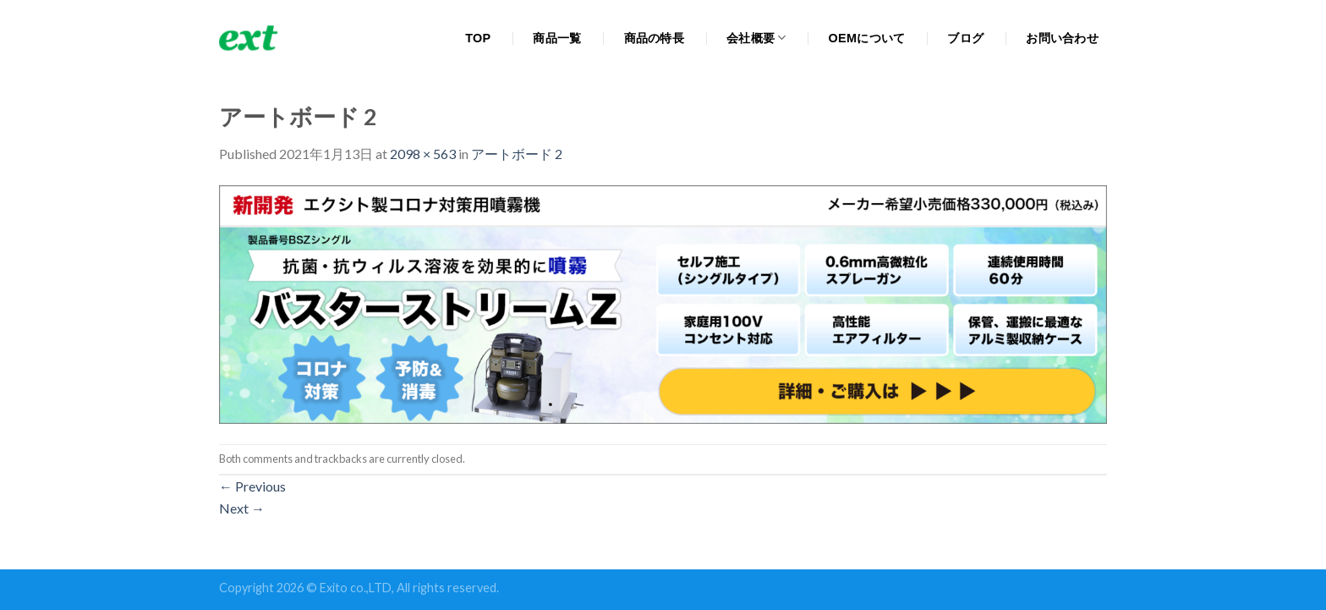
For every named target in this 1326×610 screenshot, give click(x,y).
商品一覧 (557, 38)
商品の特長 (654, 38)
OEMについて (867, 38)
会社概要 (756, 38)
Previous (252, 486)
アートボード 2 (516, 154)
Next (242, 508)
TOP (477, 38)
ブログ (965, 38)
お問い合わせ (1062, 38)
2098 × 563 (423, 154)
